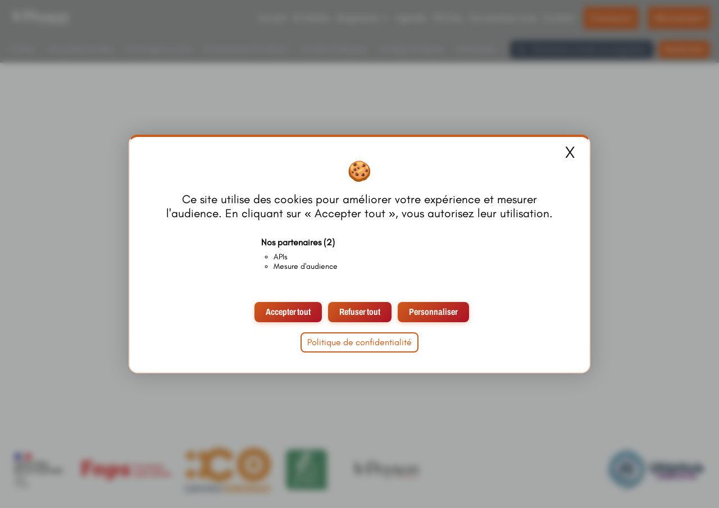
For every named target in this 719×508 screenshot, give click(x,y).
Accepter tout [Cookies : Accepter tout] (288, 312)
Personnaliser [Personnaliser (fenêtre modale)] (433, 312)
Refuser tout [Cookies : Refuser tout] (359, 312)
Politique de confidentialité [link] (359, 342)
